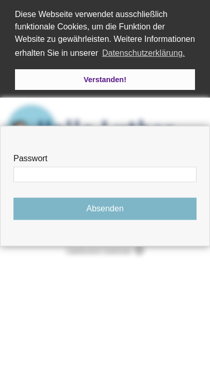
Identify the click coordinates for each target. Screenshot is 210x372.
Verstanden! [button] (105, 79)
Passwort (30, 158)
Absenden (105, 208)
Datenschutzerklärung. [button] (143, 53)
